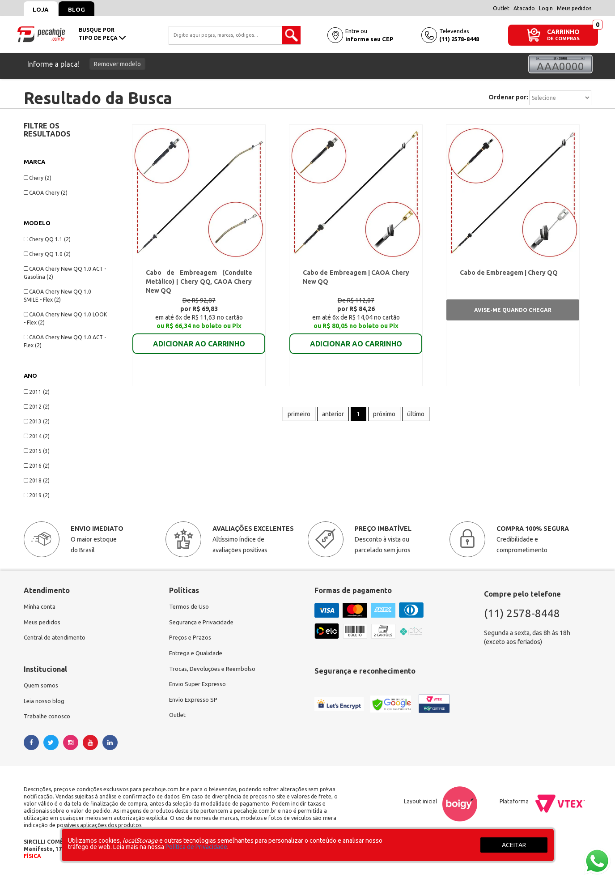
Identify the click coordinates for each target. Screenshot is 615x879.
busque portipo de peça (102, 34)
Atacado (524, 8)
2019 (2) (37, 495)
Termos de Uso (190, 606)
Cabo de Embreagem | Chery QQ (507, 274)
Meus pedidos (574, 8)
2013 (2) (37, 421)
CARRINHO (563, 31)
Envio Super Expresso (199, 687)
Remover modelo (117, 64)
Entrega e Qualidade (197, 655)
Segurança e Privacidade (203, 623)
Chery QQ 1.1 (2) (47, 239)
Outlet (501, 8)
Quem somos (42, 687)
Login (546, 8)
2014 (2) (37, 436)
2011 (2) (37, 392)
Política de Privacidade (196, 846)
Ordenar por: (508, 97)
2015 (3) (37, 451)
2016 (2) (37, 466)
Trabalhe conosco (48, 719)
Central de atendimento (56, 639)
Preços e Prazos (191, 639)
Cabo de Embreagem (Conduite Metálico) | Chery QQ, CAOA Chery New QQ (199, 283)
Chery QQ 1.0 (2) (47, 254)
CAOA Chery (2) (46, 193)
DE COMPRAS (563, 38)
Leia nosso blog (45, 703)
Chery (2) (37, 178)
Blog (82, 9)
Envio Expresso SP (194, 703)
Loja (43, 9)
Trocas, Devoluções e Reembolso (215, 671)
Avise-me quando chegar (512, 312)
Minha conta (41, 606)
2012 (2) (37, 407)
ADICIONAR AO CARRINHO (199, 340)
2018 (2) (37, 480)
